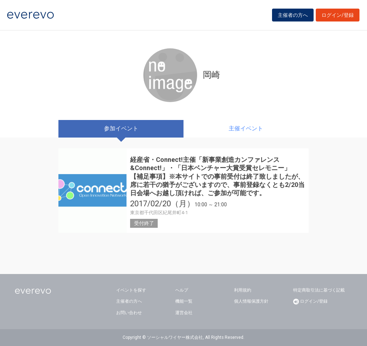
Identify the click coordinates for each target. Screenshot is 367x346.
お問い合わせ (129, 312)
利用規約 (242, 290)
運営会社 (183, 312)
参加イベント (121, 128)
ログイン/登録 (337, 15)
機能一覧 (183, 301)
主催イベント (246, 128)
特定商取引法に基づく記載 (319, 290)
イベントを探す (131, 290)
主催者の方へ (293, 15)
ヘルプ (181, 290)
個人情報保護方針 (251, 301)
